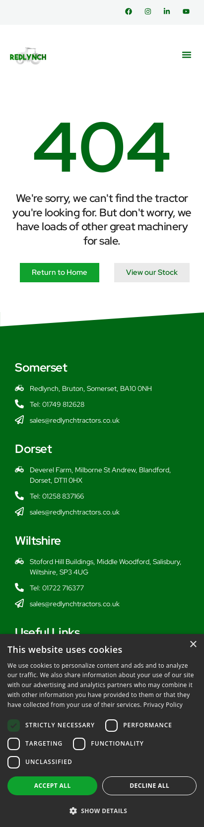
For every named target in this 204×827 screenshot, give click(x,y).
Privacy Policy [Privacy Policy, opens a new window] (163, 704)
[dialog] (102, 730)
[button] (186, 54)
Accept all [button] (52, 785)
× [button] (193, 644)
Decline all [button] (149, 785)
